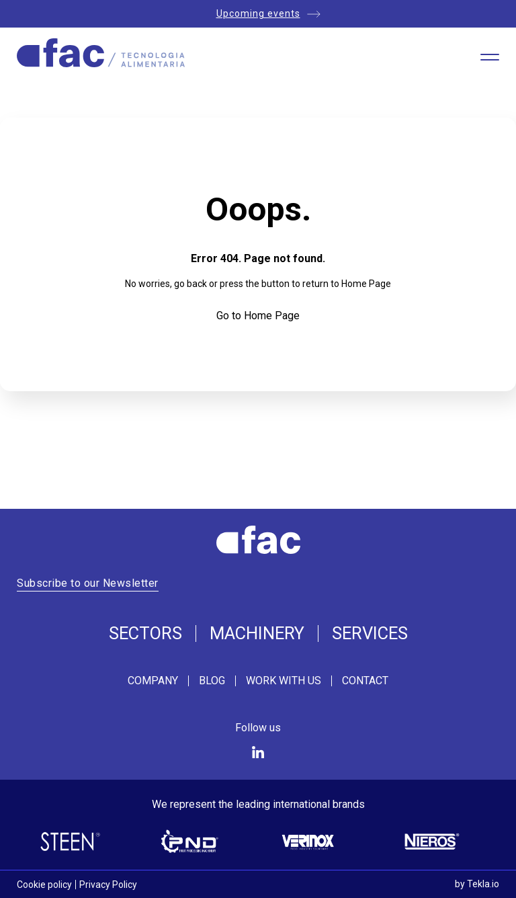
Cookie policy (44, 884)
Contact (365, 681)
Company (153, 681)
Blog (212, 681)
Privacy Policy (108, 884)
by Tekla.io (477, 884)
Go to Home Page (258, 315)
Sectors (145, 634)
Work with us (283, 681)
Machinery (257, 634)
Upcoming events (258, 13)
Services (370, 634)
